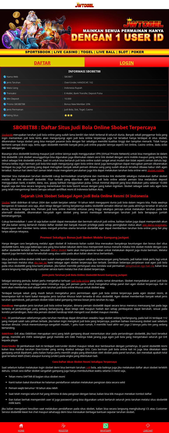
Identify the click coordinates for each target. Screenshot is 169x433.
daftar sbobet (59, 250)
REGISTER (63, 427)
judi (88, 367)
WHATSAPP (105, 427)
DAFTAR (42, 63)
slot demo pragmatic (154, 224)
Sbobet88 (7, 134)
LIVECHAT (148, 427)
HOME (21, 427)
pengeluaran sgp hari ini (139, 265)
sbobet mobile (155, 170)
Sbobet (6, 202)
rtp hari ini (40, 262)
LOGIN (127, 63)
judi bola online (80, 280)
